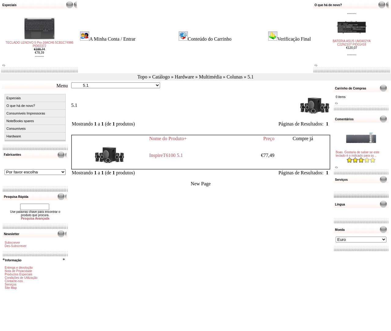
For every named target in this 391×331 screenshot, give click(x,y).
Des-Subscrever (16, 246)
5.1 (250, 76)
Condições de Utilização (21, 277)
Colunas (235, 76)
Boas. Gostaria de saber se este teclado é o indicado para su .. (357, 154)
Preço (268, 138)
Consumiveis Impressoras (25, 113)
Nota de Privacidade (18, 271)
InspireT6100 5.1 (166, 155)
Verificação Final (294, 39)
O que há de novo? (20, 105)
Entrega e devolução (19, 267)
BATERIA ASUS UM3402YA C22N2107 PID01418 (352, 41)
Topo (142, 76)
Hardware (184, 76)
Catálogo (161, 76)
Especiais (13, 98)
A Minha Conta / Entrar (112, 39)
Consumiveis (16, 128)
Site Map (10, 287)
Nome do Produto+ (168, 138)
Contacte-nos (14, 281)
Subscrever (12, 242)
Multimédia (210, 76)
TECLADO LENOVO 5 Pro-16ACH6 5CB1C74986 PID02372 (39, 46)
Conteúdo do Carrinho (210, 39)
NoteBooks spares (20, 121)
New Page (200, 183)
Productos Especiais (18, 274)
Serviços (10, 284)
